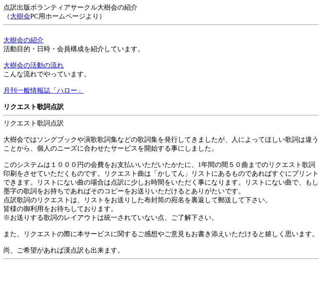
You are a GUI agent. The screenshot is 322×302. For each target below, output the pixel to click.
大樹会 (20, 16)
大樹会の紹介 (23, 40)
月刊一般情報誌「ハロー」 (43, 90)
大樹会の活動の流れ (33, 65)
